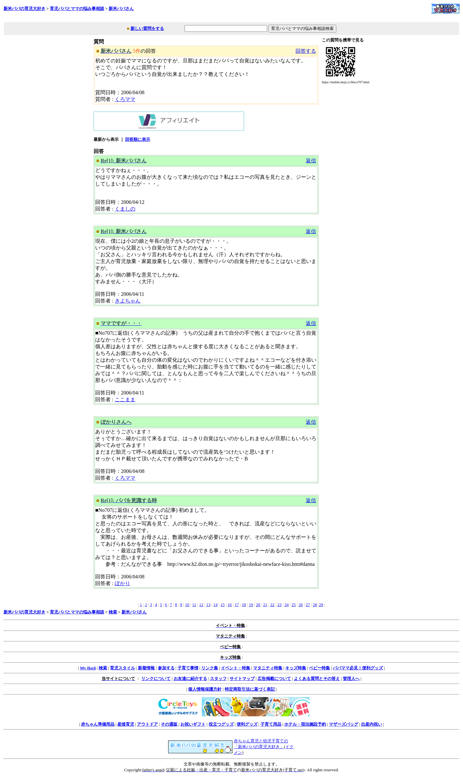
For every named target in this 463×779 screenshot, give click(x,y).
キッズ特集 (295, 668)
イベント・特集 (235, 668)
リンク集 (209, 668)
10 (187, 604)
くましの (125, 209)
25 (294, 604)
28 (315, 604)
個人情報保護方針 (205, 689)
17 (237, 604)
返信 (311, 160)
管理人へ (351, 678)
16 (230, 604)
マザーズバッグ (343, 724)
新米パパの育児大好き (24, 8)
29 (321, 604)
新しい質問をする (147, 28)
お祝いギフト (192, 724)
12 (201, 604)
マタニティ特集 (267, 668)
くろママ (125, 99)
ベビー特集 (319, 668)
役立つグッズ (221, 724)
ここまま (125, 399)
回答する (305, 51)
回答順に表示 (137, 139)
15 (223, 604)
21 (265, 604)
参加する (166, 668)
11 (194, 604)
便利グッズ (247, 724)
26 (301, 604)
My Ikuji (88, 668)
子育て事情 (187, 668)
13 (208, 604)
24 (287, 604)
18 (244, 604)
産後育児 (125, 724)
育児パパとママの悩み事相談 (77, 8)
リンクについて (155, 678)
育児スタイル (122, 668)
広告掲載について (274, 678)
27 (308, 604)
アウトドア (147, 724)
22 (272, 604)
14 (215, 604)
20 (258, 604)
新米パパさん (121, 8)
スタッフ (218, 678)
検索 (113, 612)
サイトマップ (242, 678)
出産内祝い (371, 724)
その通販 (169, 724)
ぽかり (122, 583)
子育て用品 (270, 724)
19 (251, 604)
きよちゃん (128, 300)
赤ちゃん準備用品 (97, 724)
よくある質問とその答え (317, 678)
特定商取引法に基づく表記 (250, 689)
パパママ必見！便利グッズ (358, 668)
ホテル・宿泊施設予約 (305, 724)
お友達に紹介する (190, 678)
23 (279, 604)
